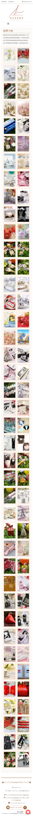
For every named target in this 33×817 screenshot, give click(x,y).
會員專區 (4, 1)
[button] (8, 24)
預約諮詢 (11, 1)
